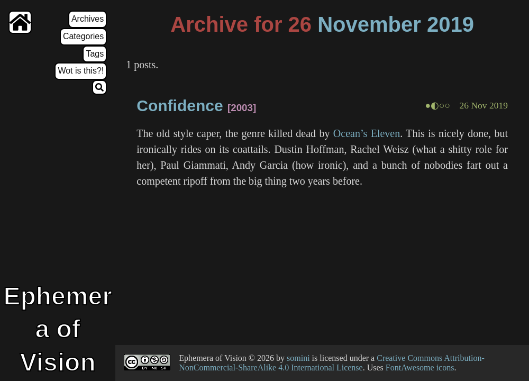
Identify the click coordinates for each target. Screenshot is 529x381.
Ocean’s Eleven (366, 133)
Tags (95, 53)
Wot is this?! (81, 70)
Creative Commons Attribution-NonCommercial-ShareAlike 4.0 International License (332, 362)
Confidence (179, 105)
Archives (87, 18)
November (369, 24)
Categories (83, 36)
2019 (450, 24)
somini (298, 357)
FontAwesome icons (420, 367)
